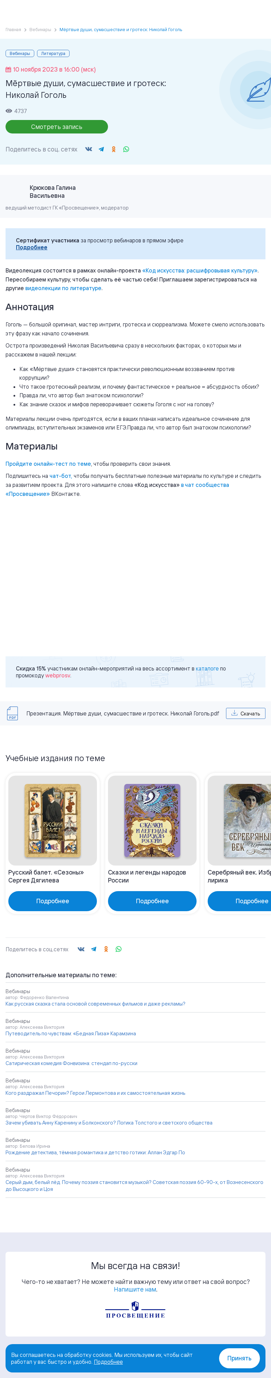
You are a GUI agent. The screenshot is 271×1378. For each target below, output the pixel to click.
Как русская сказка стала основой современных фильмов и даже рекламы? (96, 1003)
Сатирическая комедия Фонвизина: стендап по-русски (71, 1063)
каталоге (207, 668)
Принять (239, 1358)
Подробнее (31, 247)
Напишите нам (135, 1289)
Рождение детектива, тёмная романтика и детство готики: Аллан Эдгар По (95, 1152)
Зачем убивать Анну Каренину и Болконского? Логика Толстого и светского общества (109, 1122)
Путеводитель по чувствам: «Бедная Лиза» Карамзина (71, 1033)
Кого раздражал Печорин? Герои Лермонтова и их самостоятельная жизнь (95, 1093)
